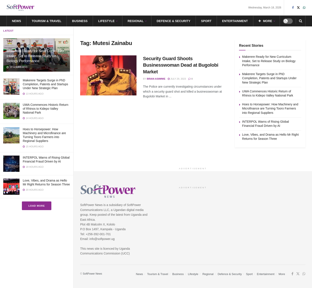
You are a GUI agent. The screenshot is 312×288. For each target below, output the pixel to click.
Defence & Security (173, 21)
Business (80, 21)
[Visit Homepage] (20, 7)
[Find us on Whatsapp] (304, 274)
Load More (36, 205)
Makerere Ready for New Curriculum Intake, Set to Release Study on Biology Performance (35, 56)
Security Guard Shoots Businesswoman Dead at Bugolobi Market (180, 65)
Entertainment (235, 21)
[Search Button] (300, 21)
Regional (136, 21)
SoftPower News (92, 273)
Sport (206, 21)
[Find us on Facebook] (292, 274)
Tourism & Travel (46, 21)
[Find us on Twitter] (298, 274)
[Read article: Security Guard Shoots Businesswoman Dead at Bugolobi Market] (108, 75)
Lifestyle (106, 21)
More (265, 21)
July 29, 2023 (177, 78)
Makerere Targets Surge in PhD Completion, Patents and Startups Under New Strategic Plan (45, 84)
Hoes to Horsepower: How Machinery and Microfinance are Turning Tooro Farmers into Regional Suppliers (270, 108)
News (16, 21)
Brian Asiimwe (156, 78)
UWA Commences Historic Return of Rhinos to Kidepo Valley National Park (45, 108)
